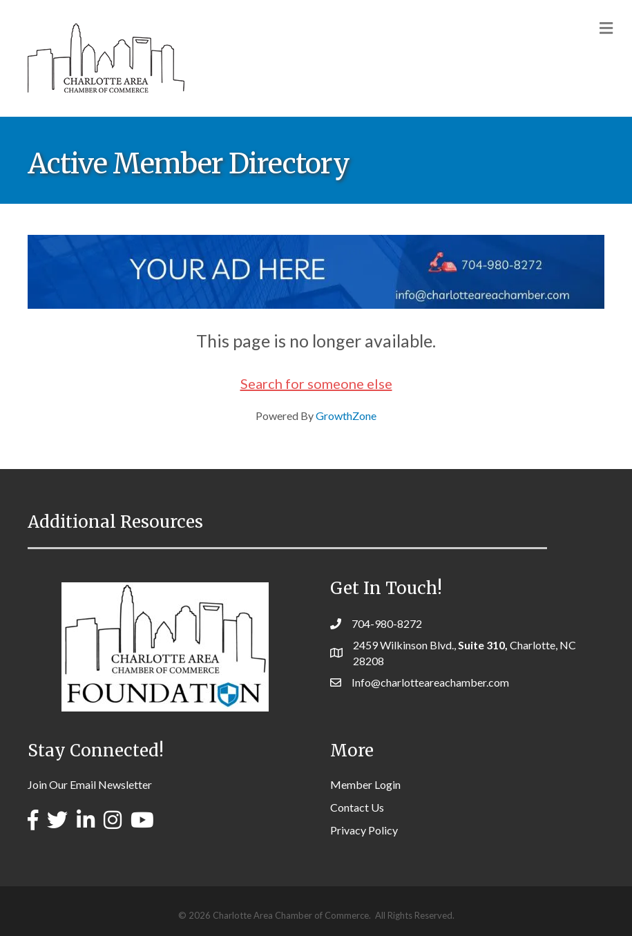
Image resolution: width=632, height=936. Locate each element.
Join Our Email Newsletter (90, 784)
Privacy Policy (364, 830)
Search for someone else (316, 383)
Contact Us (357, 807)
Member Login (365, 784)
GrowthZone (346, 415)
